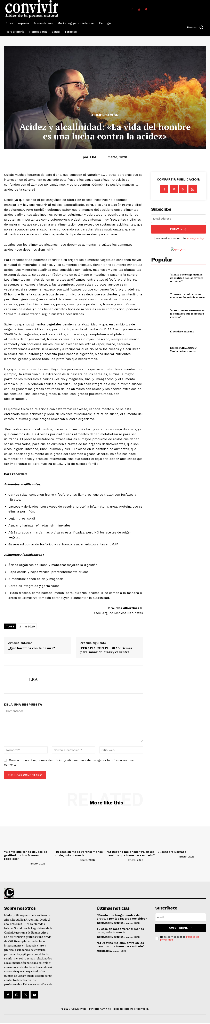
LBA (93, 157)
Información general (111, 923)
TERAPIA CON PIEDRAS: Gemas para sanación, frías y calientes (106, 650)
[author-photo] (17, 863)
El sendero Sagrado (182, 331)
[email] (178, 218)
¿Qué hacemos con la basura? (31, 648)
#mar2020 (27, 626)
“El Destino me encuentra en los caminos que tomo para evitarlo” (187, 313)
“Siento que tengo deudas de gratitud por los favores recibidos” (188, 277)
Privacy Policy (195, 238)
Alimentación (105, 115)
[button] (196, 27)
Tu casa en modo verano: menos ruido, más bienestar (187, 295)
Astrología (104, 950)
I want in (178, 229)
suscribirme (180, 927)
